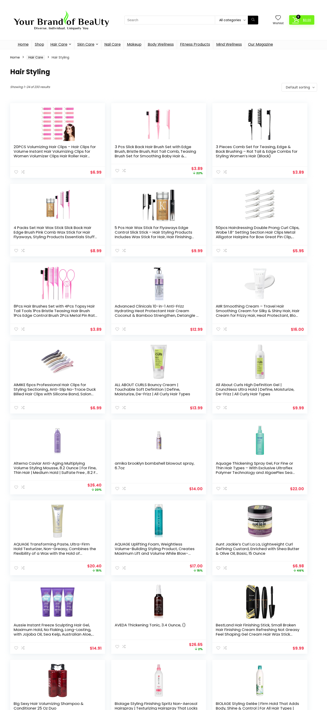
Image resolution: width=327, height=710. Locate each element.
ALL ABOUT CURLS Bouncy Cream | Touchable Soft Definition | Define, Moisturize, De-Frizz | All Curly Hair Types (200, 313)
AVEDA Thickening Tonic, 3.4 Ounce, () (274, 468)
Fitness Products (195, 44)
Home (23, 44)
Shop (39, 44)
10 (186, 588)
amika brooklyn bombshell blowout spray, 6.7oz (117, 387)
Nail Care (112, 44)
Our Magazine (260, 44)
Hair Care (58, 44)
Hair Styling (124, 655)
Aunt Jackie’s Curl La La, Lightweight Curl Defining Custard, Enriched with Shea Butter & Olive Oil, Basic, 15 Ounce (119, 475)
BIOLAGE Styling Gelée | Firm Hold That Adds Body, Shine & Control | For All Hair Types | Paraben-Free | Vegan (276, 553)
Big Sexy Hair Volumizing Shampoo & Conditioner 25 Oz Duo (121, 551)
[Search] (253, 20)
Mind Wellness (229, 44)
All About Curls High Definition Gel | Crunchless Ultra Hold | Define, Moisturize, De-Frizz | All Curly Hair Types (277, 313)
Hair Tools (122, 660)
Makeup (134, 44)
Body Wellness (161, 44)
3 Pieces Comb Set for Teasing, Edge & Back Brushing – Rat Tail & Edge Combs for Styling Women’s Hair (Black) (200, 153)
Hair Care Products (129, 650)
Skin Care (85, 44)
